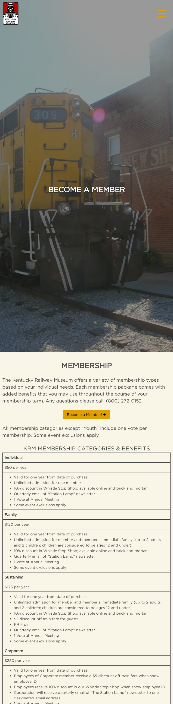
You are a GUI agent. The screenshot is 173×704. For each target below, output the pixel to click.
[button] (162, 13)
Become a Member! (86, 414)
